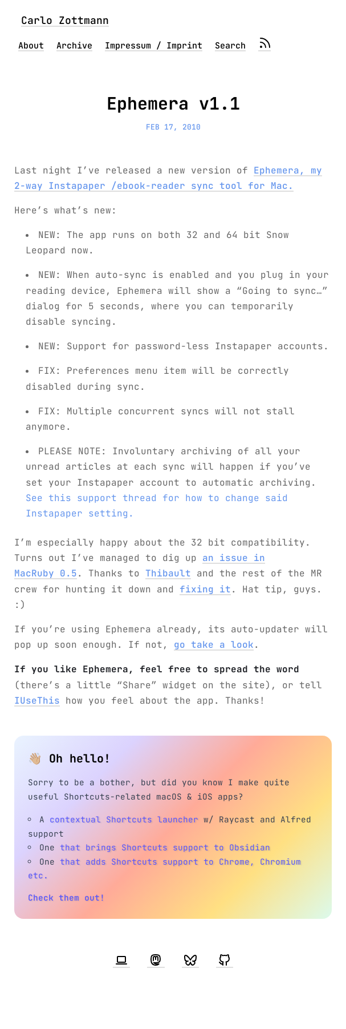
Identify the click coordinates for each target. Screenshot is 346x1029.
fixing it (205, 589)
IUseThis (37, 701)
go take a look (214, 645)
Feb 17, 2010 (173, 127)
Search (230, 45)
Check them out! (66, 897)
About (31, 45)
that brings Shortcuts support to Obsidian (165, 847)
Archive (74, 45)
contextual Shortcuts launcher (124, 819)
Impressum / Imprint (153, 45)
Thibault (168, 573)
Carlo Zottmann (65, 20)
